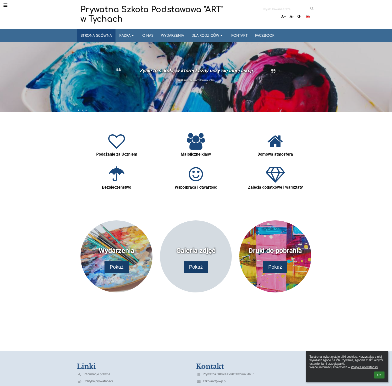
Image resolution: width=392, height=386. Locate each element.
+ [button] (283, 16)
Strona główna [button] (96, 36)
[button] (308, 16)
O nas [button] (148, 36)
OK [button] (379, 375)
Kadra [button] (127, 36)
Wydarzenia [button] (172, 36)
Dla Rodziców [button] (208, 36)
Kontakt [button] (239, 36)
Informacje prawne (97, 374)
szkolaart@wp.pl (214, 381)
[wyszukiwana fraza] (288, 9)
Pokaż (117, 267)
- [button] (292, 16)
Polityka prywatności (98, 381)
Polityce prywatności (364, 367)
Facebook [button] (264, 36)
